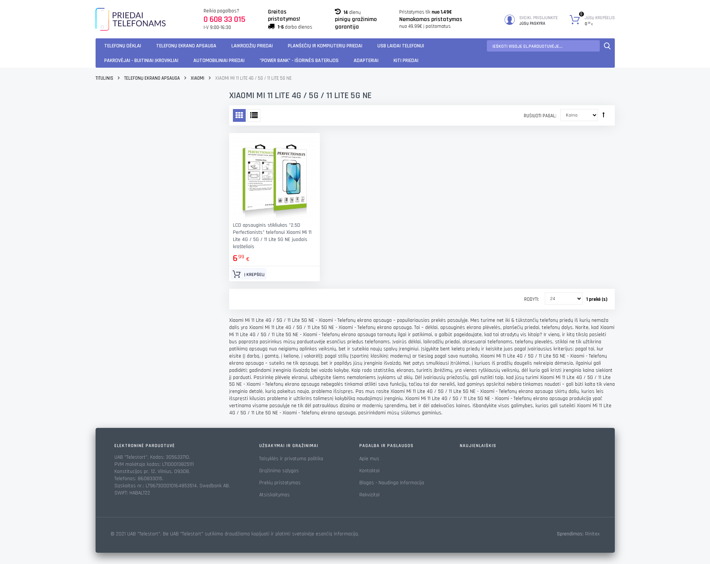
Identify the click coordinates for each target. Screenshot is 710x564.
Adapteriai (366, 60)
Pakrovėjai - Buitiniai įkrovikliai (141, 60)
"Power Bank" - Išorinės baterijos (299, 60)
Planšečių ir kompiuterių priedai (325, 45)
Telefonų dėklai (122, 45)
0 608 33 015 (224, 19)
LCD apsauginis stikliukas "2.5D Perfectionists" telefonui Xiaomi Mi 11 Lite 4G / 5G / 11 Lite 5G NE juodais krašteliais (272, 236)
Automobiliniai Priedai (219, 60)
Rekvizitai (369, 494)
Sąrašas (254, 115)
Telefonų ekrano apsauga (186, 45)
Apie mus (369, 458)
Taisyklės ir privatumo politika (291, 458)
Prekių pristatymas (280, 482)
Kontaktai (369, 470)
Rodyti (531, 299)
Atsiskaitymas (274, 494)
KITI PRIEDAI (406, 60)
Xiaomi (197, 78)
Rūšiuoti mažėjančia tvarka (603, 114)
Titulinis (104, 78)
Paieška (607, 46)
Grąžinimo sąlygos (279, 470)
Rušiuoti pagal (539, 116)
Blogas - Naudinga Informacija (391, 482)
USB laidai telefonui (400, 45)
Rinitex (592, 534)
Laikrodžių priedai (252, 45)
